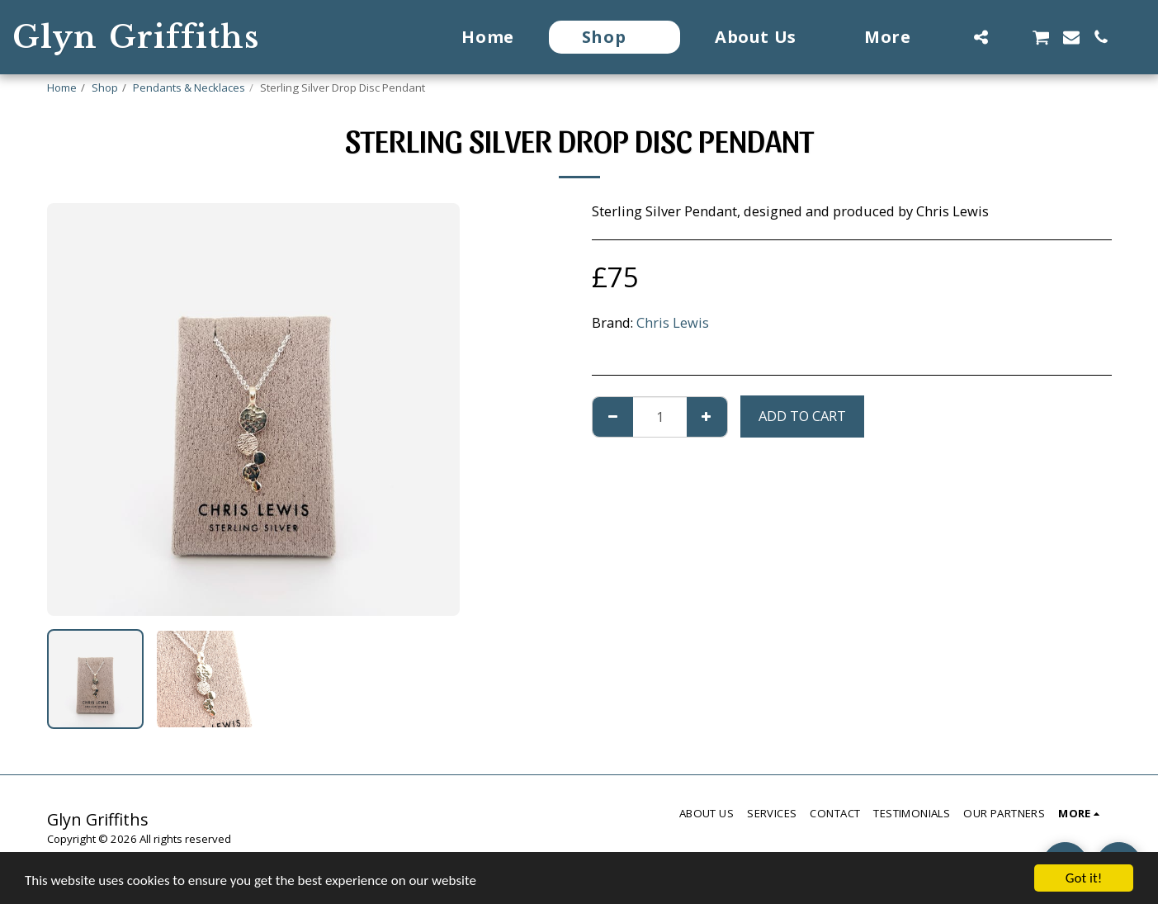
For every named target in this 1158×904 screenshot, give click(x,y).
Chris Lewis (672, 322)
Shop (105, 87)
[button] (981, 37)
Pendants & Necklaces (189, 87)
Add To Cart (802, 415)
